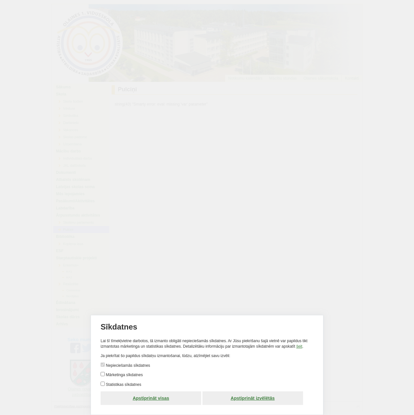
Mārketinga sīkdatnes (124, 375)
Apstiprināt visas (151, 398)
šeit (299, 346)
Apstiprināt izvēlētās (253, 398)
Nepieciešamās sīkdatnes (127, 365)
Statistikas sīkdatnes (123, 384)
